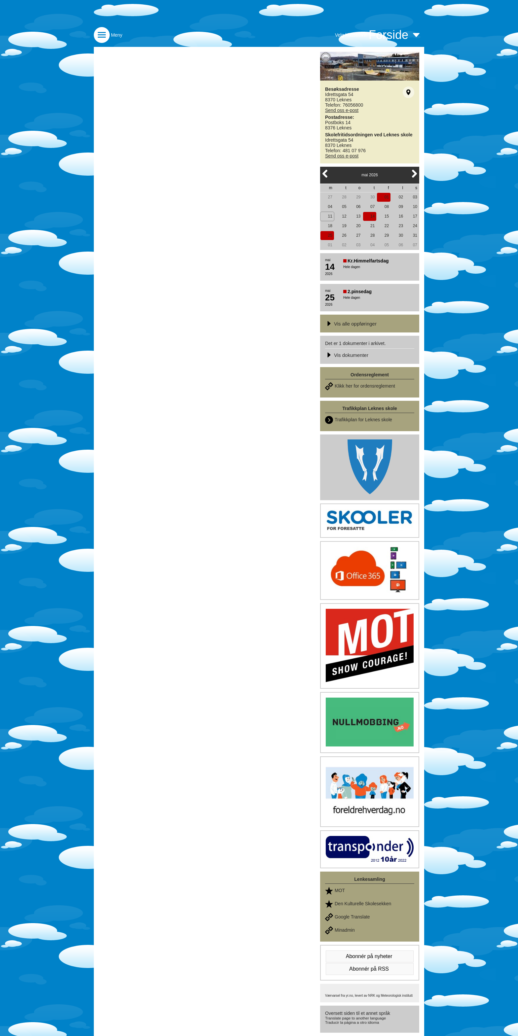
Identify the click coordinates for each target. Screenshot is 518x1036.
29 (358, 197)
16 (401, 216)
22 (387, 226)
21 (372, 226)
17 (415, 216)
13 (358, 216)
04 (330, 206)
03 (415, 197)
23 (401, 226)
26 (344, 235)
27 (330, 197)
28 (344, 197)
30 (372, 197)
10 (415, 206)
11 (330, 216)
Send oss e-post (341, 110)
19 (344, 226)
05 (344, 206)
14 (372, 216)
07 (372, 206)
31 (415, 235)
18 (330, 226)
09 (401, 206)
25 (330, 235)
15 (387, 216)
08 (387, 206)
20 (358, 226)
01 (387, 197)
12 (344, 216)
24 (415, 226)
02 (401, 197)
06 (358, 206)
